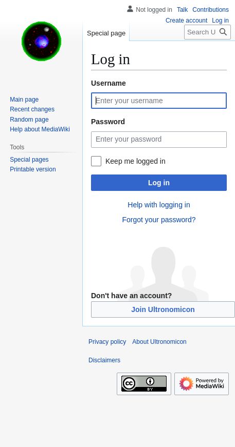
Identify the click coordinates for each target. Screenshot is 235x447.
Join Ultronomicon (163, 309)
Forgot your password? (158, 220)
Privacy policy (107, 341)
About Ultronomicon (159, 341)
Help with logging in (159, 205)
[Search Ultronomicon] (207, 32)
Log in (159, 183)
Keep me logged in (135, 161)
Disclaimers (104, 360)
